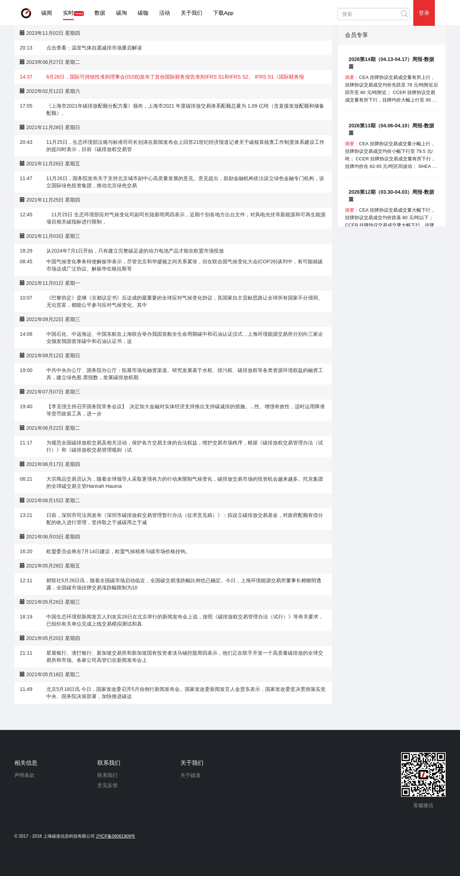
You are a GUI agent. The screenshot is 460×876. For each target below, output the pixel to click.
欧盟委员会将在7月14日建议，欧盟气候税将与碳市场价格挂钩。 (118, 551)
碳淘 (121, 13)
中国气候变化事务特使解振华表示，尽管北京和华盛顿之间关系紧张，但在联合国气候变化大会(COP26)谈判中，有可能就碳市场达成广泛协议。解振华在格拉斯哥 (184, 265)
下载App (223, 13)
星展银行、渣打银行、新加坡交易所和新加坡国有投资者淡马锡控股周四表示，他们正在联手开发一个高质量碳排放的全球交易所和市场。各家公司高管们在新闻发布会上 (184, 656)
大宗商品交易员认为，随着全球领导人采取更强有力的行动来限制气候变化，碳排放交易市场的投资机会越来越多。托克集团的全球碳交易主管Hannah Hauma (184, 482)
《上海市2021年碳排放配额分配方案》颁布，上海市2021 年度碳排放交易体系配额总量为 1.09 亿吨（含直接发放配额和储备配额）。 (185, 109)
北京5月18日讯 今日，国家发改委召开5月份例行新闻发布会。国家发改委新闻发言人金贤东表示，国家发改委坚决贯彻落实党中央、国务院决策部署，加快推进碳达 (186, 692)
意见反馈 (107, 785)
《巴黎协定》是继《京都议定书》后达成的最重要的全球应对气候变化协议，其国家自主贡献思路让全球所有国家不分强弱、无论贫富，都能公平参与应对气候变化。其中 (184, 301)
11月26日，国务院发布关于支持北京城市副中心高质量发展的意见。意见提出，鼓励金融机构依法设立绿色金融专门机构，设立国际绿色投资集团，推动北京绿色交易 (185, 181)
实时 (68, 13)
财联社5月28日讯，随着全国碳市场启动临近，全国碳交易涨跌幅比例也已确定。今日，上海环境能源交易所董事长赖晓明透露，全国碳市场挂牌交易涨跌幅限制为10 (183, 584)
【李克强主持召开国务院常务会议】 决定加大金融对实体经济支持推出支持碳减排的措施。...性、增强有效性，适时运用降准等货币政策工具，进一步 (185, 410)
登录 (424, 13)
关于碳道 (190, 775)
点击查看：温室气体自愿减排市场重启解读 (94, 48)
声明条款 (24, 775)
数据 (100, 13)
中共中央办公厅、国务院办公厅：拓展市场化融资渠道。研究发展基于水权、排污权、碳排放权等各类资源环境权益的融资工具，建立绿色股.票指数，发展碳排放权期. (184, 373)
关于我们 (191, 13)
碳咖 (143, 13)
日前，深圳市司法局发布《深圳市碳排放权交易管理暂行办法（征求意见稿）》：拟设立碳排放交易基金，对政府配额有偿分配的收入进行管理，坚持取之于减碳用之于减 (184, 518)
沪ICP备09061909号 (115, 836)
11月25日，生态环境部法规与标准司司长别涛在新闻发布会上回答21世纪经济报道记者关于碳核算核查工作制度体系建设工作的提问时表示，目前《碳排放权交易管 (185, 145)
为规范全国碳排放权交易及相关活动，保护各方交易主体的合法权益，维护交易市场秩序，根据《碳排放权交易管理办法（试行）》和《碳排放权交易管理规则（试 (184, 446)
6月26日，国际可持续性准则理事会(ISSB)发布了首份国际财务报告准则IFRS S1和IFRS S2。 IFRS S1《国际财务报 (175, 77)
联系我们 (107, 775)
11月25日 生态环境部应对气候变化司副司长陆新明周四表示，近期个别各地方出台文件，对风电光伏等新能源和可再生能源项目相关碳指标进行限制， (186, 218)
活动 (164, 13)
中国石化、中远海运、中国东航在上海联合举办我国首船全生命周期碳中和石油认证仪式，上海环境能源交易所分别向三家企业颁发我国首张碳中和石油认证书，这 (184, 337)
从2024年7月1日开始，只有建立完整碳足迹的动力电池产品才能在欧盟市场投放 (135, 251)
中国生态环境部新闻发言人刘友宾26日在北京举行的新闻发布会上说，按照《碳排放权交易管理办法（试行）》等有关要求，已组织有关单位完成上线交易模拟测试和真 (185, 620)
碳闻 (46, 13)
